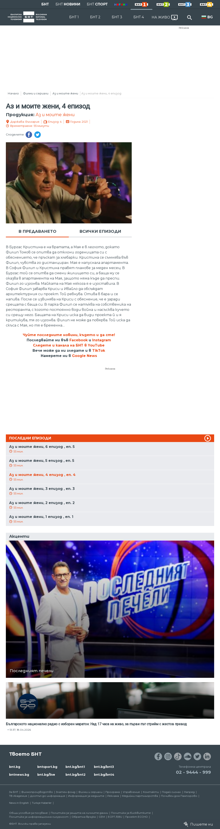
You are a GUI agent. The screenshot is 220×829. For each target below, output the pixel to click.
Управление (131, 792)
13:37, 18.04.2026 (20, 729)
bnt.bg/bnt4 (104, 775)
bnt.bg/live (46, 775)
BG (210, 17)
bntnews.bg (19, 775)
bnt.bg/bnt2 (75, 775)
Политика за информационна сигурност (39, 816)
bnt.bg (14, 767)
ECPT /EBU (115, 816)
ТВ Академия (18, 795)
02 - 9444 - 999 (193, 772)
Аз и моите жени (65, 93)
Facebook (78, 340)
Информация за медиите (86, 795)
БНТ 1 (74, 17)
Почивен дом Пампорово (179, 795)
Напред (189, 792)
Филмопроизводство (37, 792)
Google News (84, 356)
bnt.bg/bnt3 (104, 767)
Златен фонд (65, 792)
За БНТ (13, 792)
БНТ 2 (95, 17)
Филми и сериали (35, 93)
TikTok (98, 350)
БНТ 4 (138, 17)
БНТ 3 (117, 17)
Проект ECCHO (136, 816)
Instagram (101, 340)
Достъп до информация (47, 795)
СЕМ (102, 816)
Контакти (151, 792)
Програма (112, 792)
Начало (13, 93)
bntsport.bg (47, 767)
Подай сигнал (171, 792)
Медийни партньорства (140, 795)
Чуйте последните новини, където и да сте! (69, 335)
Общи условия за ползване (28, 812)
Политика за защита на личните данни (79, 812)
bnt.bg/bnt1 (75, 767)
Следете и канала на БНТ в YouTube (69, 345)
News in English (19, 802)
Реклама (184, 27)
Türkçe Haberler (42, 802)
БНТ (45, 4)
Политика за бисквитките (131, 812)
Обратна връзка (84, 816)
